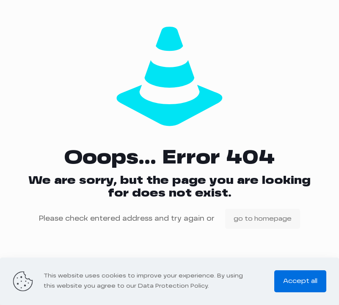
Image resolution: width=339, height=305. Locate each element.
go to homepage (263, 219)
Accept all (300, 281)
